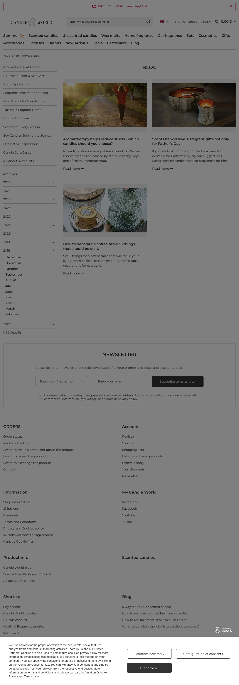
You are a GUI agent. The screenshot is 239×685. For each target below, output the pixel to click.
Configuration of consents (203, 654)
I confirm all (149, 668)
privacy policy (88, 653)
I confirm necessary (149, 654)
